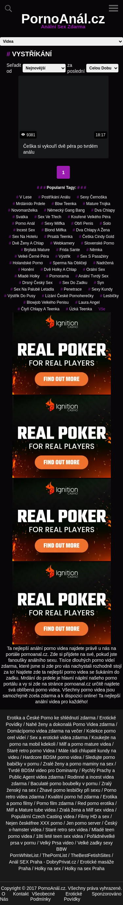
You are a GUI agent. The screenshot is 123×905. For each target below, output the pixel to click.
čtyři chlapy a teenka (38, 309)
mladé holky (27, 276)
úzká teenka (79, 309)
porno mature (85, 744)
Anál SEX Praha (25, 862)
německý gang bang (64, 210)
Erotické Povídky (73, 896)
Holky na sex (47, 868)
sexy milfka (53, 223)
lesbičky (109, 296)
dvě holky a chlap (58, 269)
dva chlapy (103, 210)
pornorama (57, 276)
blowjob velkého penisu (46, 302)
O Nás (4, 896)
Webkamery (62, 243)
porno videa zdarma (43, 731)
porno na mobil (25, 744)
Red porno (88, 803)
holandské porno (26, 263)
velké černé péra (32, 256)
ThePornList (54, 855)
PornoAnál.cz (63, 22)
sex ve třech (47, 217)
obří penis (82, 223)
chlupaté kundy (94, 750)
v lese (23, 197)
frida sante (68, 249)
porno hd (73, 796)
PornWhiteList (24, 855)
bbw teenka (64, 203)
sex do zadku (73, 282)
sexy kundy (100, 289)
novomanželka (22, 210)
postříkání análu (54, 197)
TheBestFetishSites (91, 855)
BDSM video (34, 770)
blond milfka (53, 230)
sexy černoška (92, 197)
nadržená (103, 263)
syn (99, 282)
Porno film (46, 803)
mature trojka (96, 203)
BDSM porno (56, 757)
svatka (20, 217)
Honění (26, 269)
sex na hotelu (23, 236)
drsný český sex (35, 282)
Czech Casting (47, 816)
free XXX (40, 823)
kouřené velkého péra (89, 217)
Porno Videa (85, 724)
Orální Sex (94, 269)
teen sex (62, 836)
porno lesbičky (68, 790)
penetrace (71, 289)
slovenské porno (97, 243)
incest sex (24, 230)
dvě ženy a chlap (26, 243)
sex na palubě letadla (32, 289)
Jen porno (76, 823)
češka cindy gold (96, 236)
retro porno (30, 750)
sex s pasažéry (92, 256)
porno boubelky (65, 783)
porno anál (23, 223)
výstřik (63, 256)
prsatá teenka (58, 236)
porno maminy (84, 763)
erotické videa (57, 737)
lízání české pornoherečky (67, 296)
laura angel (87, 302)
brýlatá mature (35, 249)
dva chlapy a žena (91, 230)
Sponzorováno (106, 893)
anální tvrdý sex (92, 276)
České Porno (39, 717)
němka (94, 249)
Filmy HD (87, 816)
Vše (101, 309)
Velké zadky (89, 842)
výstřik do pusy (19, 296)
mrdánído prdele (29, 203)
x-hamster (19, 829)
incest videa (102, 777)
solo (105, 223)
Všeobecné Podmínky (42, 896)
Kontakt (21, 893)
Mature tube (31, 810)
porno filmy (21, 803)
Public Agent (22, 777)
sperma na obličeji (68, 263)
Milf (89, 810)
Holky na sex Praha (84, 868)
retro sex (66, 829)
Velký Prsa (50, 842)
